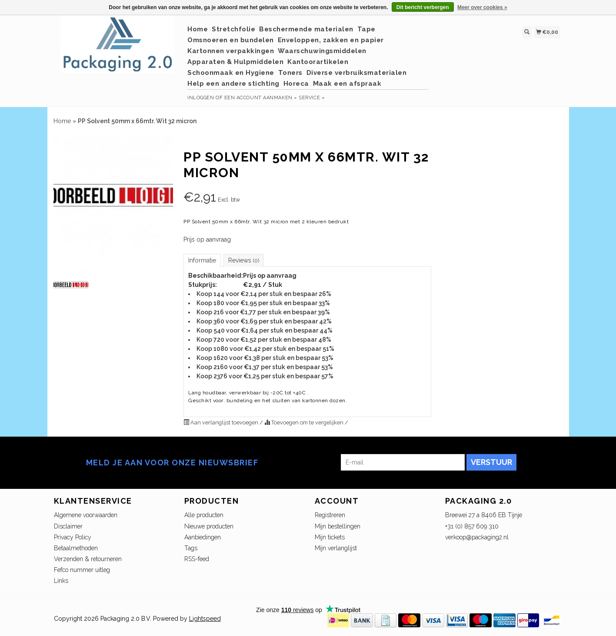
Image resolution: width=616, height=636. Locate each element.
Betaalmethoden (76, 548)
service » (312, 98)
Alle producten (203, 514)
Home (197, 29)
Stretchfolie (233, 29)
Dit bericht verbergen (422, 7)
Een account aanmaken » (260, 98)
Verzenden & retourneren (88, 558)
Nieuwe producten (208, 526)
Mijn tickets (330, 537)
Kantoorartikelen (317, 62)
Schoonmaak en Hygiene (230, 73)
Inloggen (200, 98)
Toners (290, 73)
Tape (366, 29)
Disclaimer (68, 526)
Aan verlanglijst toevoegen (221, 422)
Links (61, 580)
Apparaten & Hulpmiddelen (235, 62)
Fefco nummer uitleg (82, 569)
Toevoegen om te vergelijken (304, 422)
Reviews (243, 260)
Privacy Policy (72, 537)
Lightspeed (205, 618)
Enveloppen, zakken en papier (331, 40)
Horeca (296, 83)
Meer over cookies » (482, 7)
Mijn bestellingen (337, 526)
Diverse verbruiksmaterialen (356, 73)
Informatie (202, 260)
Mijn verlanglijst (336, 548)
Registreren (330, 514)
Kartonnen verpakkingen (230, 51)
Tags (190, 548)
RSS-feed (196, 558)
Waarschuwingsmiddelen (322, 51)
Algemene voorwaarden (85, 514)
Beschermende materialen (306, 29)
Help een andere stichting (233, 83)
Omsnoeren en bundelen (230, 40)
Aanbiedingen (202, 537)
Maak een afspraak (347, 83)
